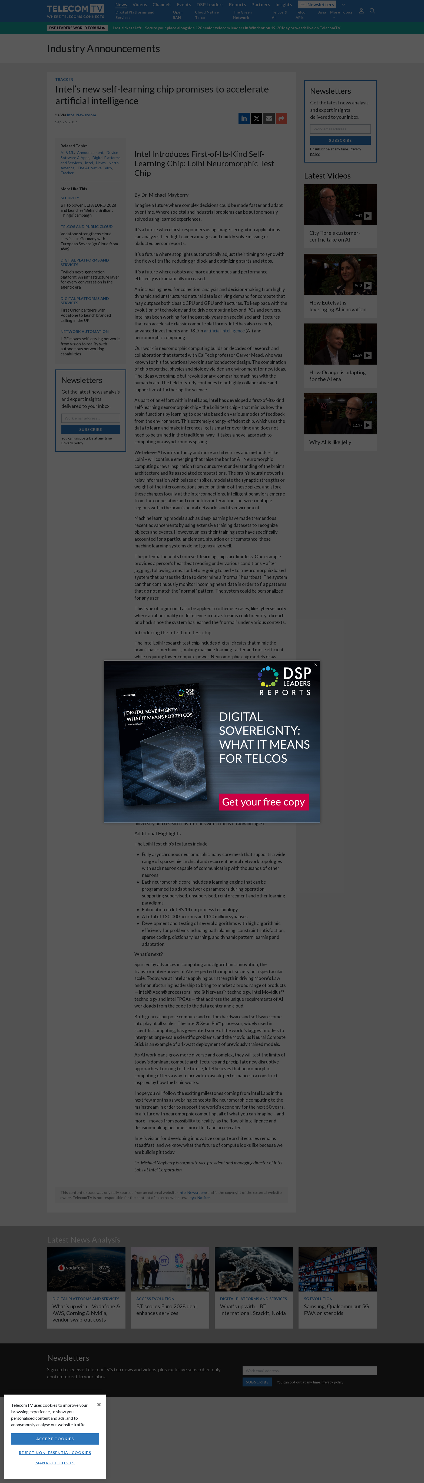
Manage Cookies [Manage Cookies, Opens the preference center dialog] (55, 1463)
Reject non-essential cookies (55, 1452)
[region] (55, 1437)
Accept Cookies (55, 1438)
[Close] (99, 1405)
